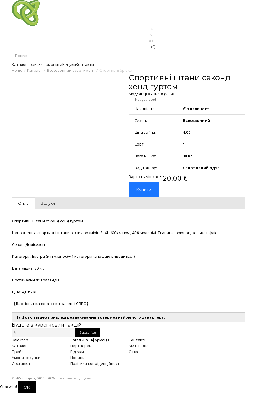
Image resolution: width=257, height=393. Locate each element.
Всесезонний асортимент (71, 70)
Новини (77, 357)
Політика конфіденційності (95, 363)
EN (150, 34)
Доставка (21, 363)
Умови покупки (26, 357)
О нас (134, 351)
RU (150, 40)
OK (27, 387)
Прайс (17, 351)
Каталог (34, 70)
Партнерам (81, 345)
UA (150, 29)
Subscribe (87, 332)
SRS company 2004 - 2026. (35, 378)
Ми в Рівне (139, 345)
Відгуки (77, 351)
